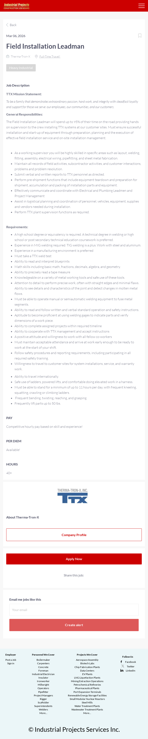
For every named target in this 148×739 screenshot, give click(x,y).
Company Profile (74, 535)
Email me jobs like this (25, 599)
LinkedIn (130, 670)
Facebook (130, 661)
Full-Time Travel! (49, 56)
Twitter (131, 666)
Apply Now (74, 559)
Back (13, 25)
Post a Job (10, 659)
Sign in (10, 663)
